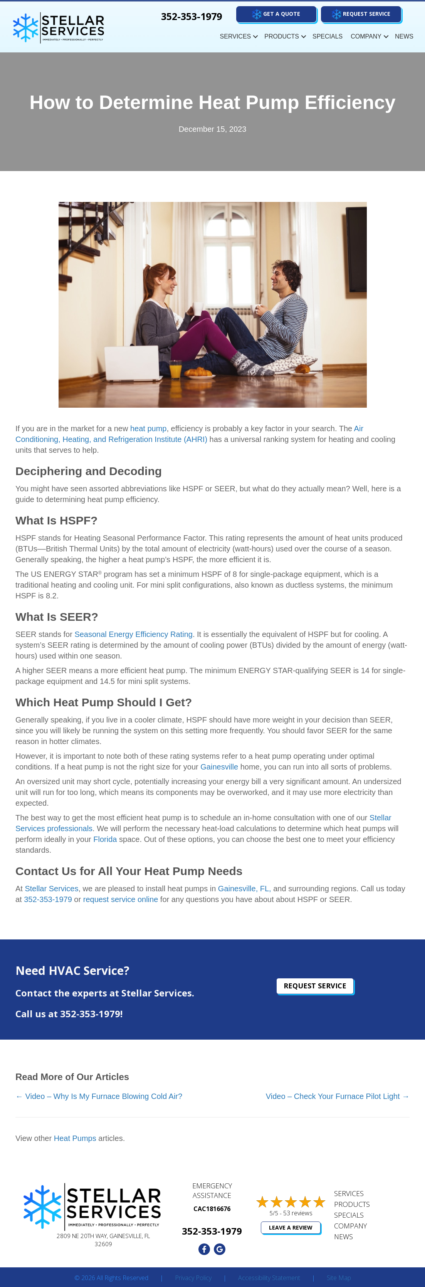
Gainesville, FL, (244, 888)
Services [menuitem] (235, 36)
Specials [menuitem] (327, 36)
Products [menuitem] (281, 36)
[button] (361, 14)
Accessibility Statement (269, 1278)
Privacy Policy (193, 1278)
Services (349, 1193)
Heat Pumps (75, 1138)
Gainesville (219, 767)
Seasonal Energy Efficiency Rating (133, 634)
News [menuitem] (404, 36)
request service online (120, 899)
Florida (105, 839)
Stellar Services (51, 888)
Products (352, 1204)
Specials (349, 1214)
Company (350, 1225)
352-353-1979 (48, 899)
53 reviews (297, 1213)
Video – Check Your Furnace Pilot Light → (338, 1096)
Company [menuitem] (366, 36)
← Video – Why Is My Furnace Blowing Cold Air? (98, 1096)
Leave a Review (290, 1227)
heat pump (148, 428)
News (343, 1236)
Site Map (339, 1278)
